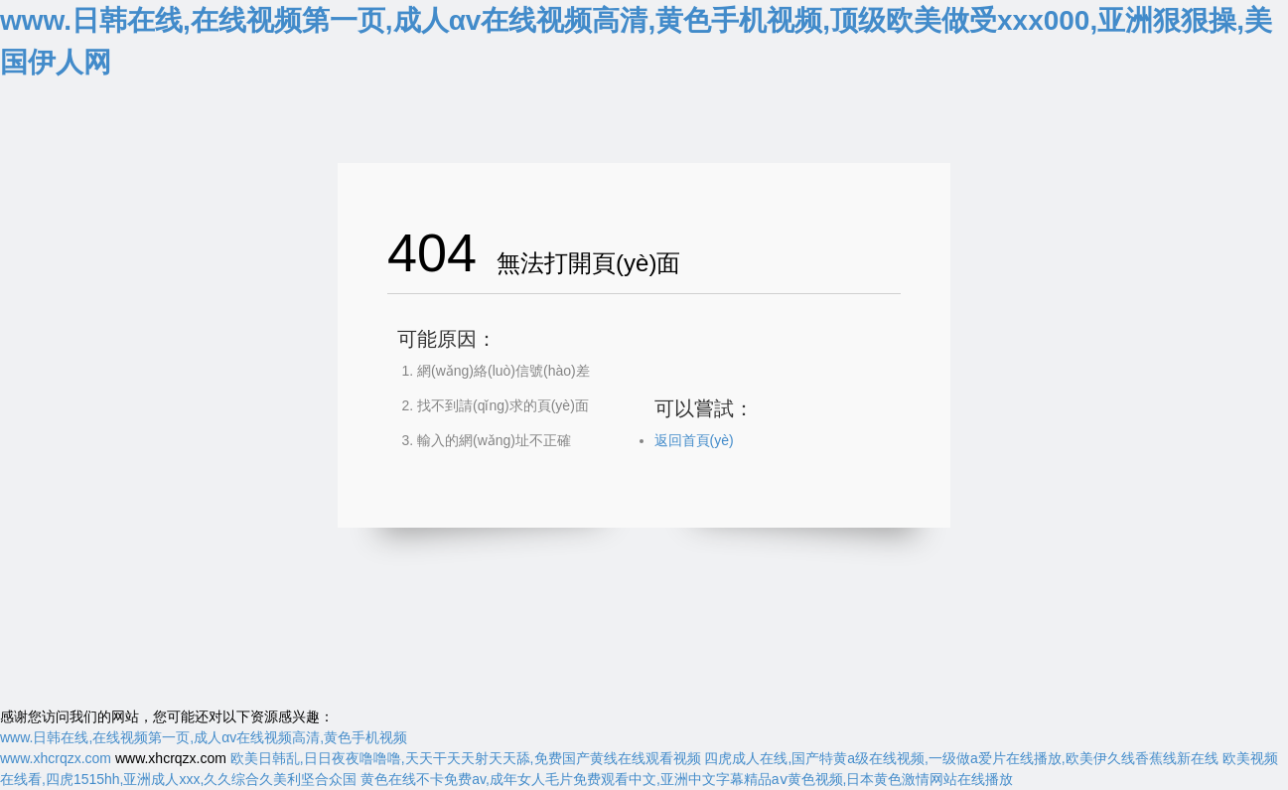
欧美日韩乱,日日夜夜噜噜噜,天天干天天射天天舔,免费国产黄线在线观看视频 (465, 758)
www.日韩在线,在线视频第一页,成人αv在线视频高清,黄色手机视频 (203, 737)
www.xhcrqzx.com (55, 758)
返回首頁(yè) (694, 440)
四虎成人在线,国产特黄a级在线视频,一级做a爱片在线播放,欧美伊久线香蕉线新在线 (960, 758)
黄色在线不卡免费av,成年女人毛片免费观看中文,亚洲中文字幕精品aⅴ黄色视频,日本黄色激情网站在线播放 (686, 779)
